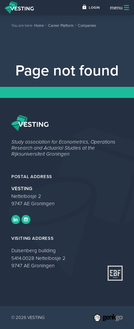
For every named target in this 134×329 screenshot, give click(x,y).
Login (94, 7)
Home (39, 25)
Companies (87, 25)
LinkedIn (15, 219)
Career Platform (61, 25)
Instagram (25, 219)
